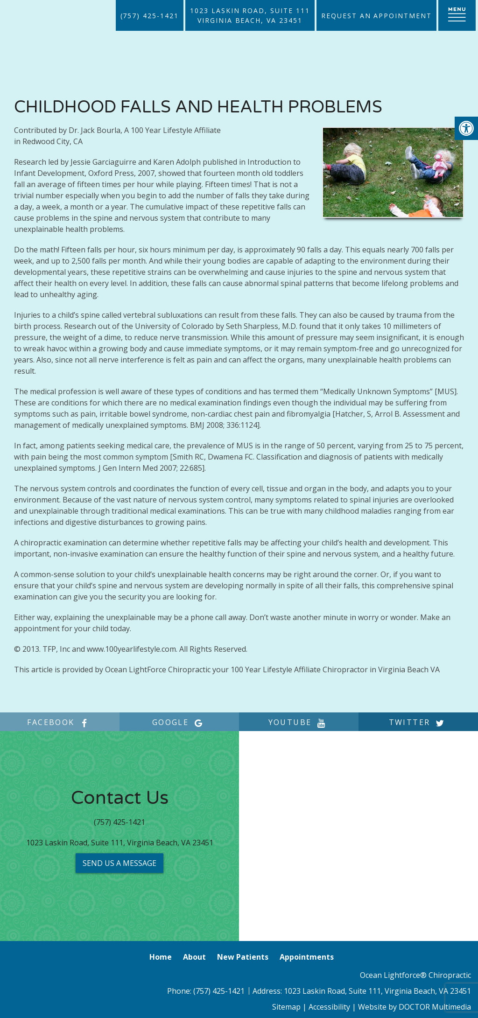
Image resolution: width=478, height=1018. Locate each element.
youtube (299, 722)
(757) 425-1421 (149, 15)
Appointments (307, 957)
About (194, 957)
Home (160, 957)
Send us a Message (119, 863)
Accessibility (329, 1007)
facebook (59, 722)
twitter (418, 722)
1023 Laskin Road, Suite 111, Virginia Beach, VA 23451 (119, 842)
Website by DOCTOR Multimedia (414, 1007)
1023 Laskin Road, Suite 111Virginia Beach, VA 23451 (250, 15)
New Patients (242, 957)
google (179, 722)
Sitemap (286, 1007)
